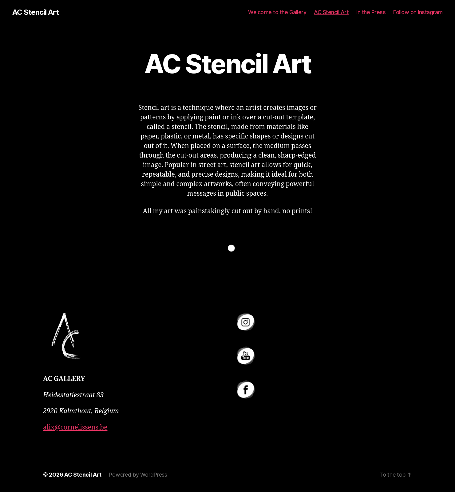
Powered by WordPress (138, 474)
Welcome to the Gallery (277, 12)
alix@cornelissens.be (75, 427)
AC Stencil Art (35, 12)
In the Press (371, 12)
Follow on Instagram (418, 12)
